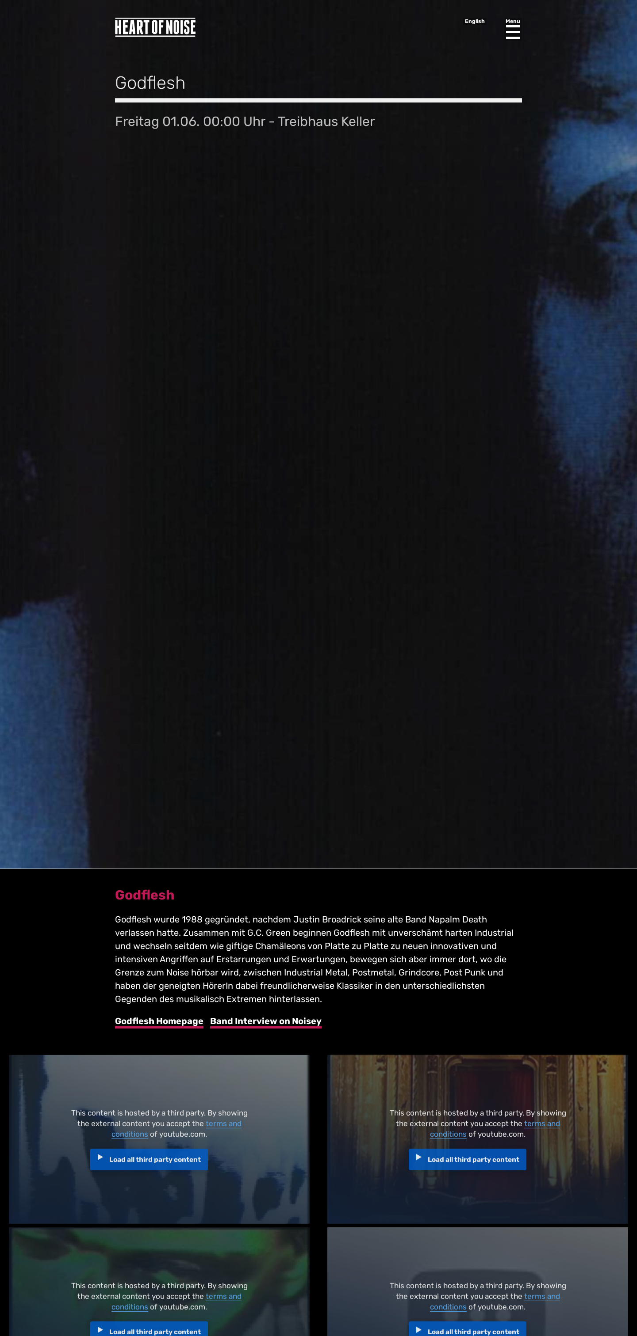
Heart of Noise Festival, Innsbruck (155, 27)
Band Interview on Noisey (266, 1021)
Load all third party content (155, 1163)
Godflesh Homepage (159, 1021)
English (475, 21)
